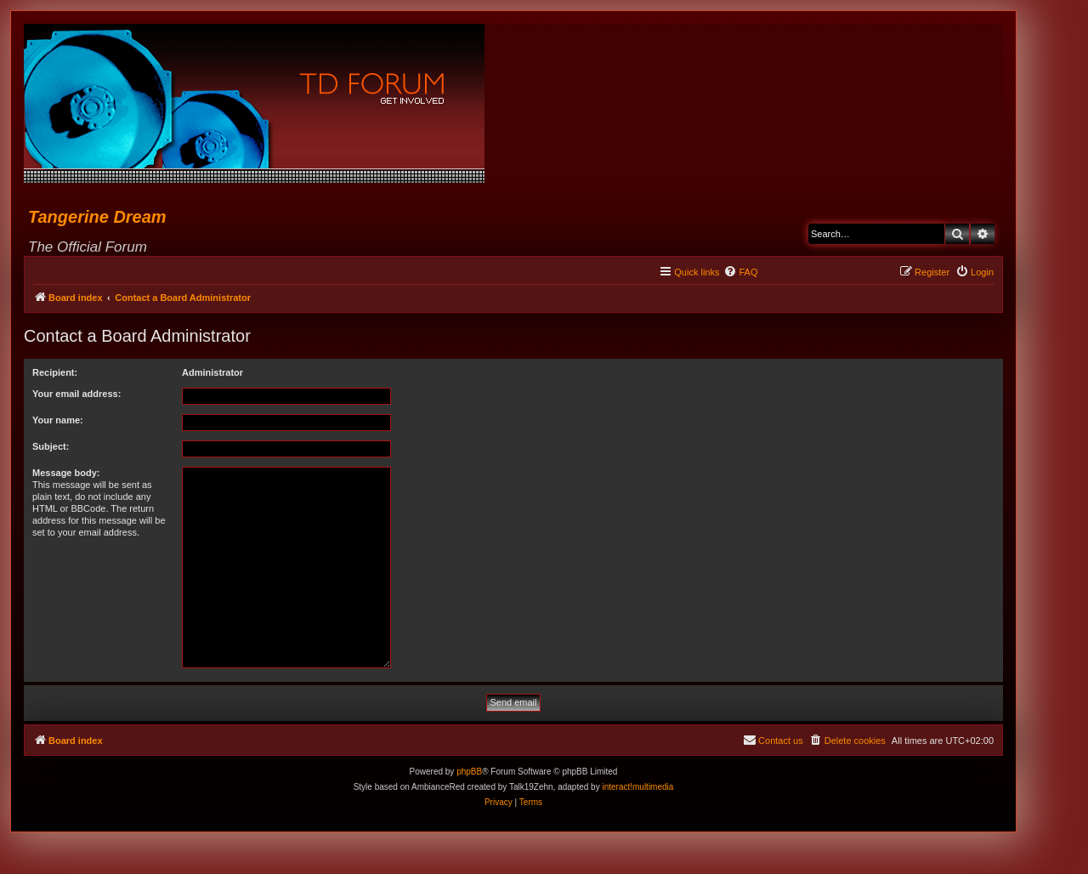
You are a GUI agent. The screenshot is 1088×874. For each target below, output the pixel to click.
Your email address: (76, 394)
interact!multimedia (637, 787)
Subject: (50, 446)
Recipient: (54, 372)
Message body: (65, 473)
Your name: (57, 420)
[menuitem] (740, 272)
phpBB (469, 771)
